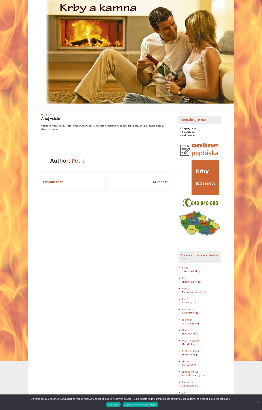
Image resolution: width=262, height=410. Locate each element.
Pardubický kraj (190, 378)
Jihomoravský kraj (191, 274)
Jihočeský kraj (189, 347)
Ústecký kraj (188, 336)
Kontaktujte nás (194, 112)
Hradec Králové (190, 364)
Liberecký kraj (189, 326)
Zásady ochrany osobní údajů (140, 404)
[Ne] (257, 402)
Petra (79, 153)
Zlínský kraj (188, 388)
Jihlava (185, 353)
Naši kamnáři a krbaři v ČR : (199, 249)
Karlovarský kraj (190, 305)
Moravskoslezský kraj (193, 284)
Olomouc (187, 312)
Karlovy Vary (188, 302)
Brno (184, 270)
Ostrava (186, 281)
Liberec (186, 322)
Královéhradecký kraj (193, 367)
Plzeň (185, 291)
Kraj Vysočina (189, 357)
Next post (160, 174)
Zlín (184, 385)
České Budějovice (191, 343)
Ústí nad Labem (190, 333)
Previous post (53, 174)
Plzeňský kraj (189, 295)
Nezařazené (48, 107)
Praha (185, 260)
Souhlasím (113, 404)
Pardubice (187, 374)
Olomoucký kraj (190, 315)
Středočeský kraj (191, 263)
